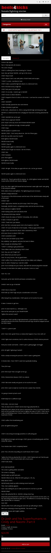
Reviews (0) (15, 58)
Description (6, 58)
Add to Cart (25, 544)
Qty (2, 536)
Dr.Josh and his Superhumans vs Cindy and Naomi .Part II (24, 30)
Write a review (21, 548)
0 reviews (13, 548)
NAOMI (7, 525)
